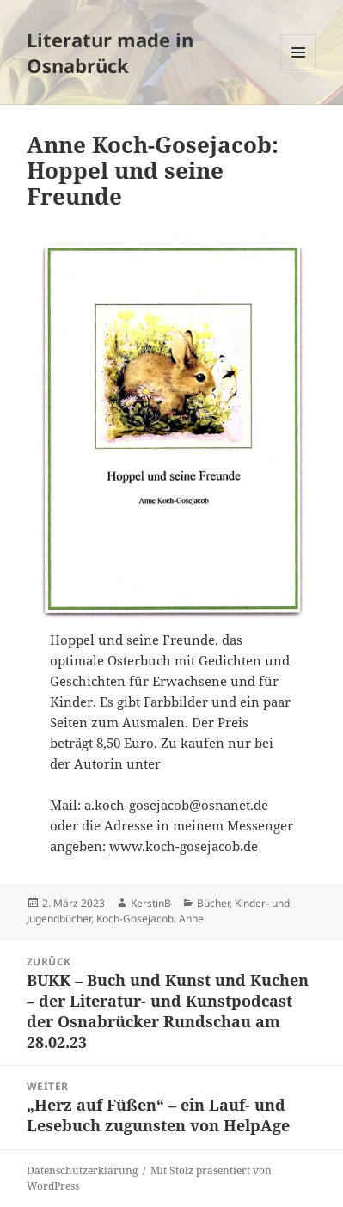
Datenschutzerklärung (82, 1170)
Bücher (213, 903)
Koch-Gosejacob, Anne (150, 918)
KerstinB (151, 903)
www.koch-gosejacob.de (183, 846)
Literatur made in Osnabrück (110, 52)
